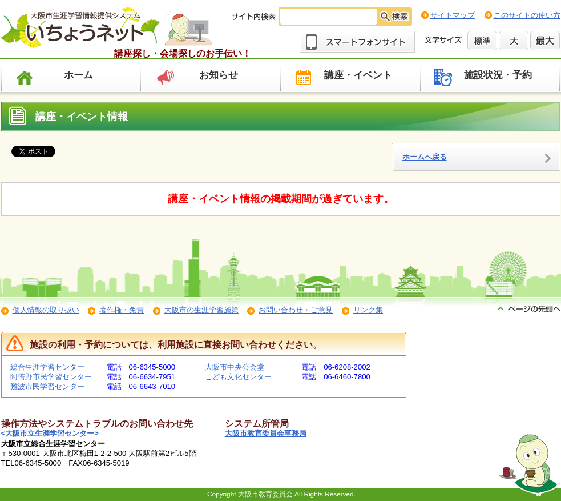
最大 (545, 40)
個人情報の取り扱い (46, 310)
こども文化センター (238, 376)
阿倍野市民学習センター (51, 376)
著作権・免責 (121, 310)
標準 (482, 40)
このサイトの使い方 (527, 15)
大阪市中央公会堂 (234, 367)
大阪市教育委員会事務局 (265, 433)
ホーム (78, 75)
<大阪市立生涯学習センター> (50, 433)
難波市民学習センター (47, 386)
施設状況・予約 (498, 75)
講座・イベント (358, 75)
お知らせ (218, 75)
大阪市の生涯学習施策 (201, 310)
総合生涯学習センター (47, 367)
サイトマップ (452, 15)
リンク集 (368, 310)
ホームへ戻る (424, 157)
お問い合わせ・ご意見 (296, 310)
